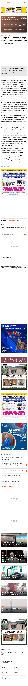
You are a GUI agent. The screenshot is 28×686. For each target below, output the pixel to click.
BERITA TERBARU (7, 487)
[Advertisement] (12, 55)
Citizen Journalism (6, 670)
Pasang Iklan (4, 672)
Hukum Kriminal (7, 35)
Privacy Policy (17, 670)
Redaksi (15, 667)
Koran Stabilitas (13, 2)
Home (2, 35)
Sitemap (16, 672)
